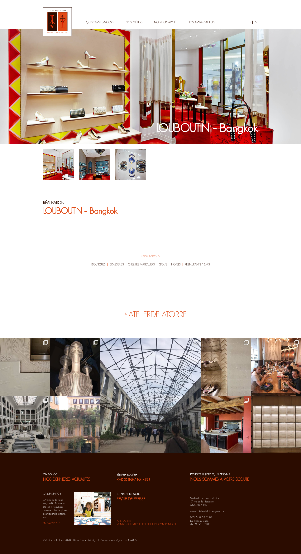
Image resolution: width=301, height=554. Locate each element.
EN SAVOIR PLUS (51, 523)
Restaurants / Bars (197, 264)
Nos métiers (134, 22)
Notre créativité (165, 22)
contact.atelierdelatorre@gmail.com (207, 511)
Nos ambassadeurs (201, 22)
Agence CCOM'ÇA (126, 539)
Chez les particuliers (141, 264)
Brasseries (117, 264)
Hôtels (176, 264)
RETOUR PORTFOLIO (150, 256)
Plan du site (124, 520)
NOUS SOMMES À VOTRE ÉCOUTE (219, 479)
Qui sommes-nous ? (100, 22)
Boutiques (98, 264)
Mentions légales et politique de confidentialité (147, 524)
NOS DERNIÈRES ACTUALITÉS (66, 479)
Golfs (163, 264)
